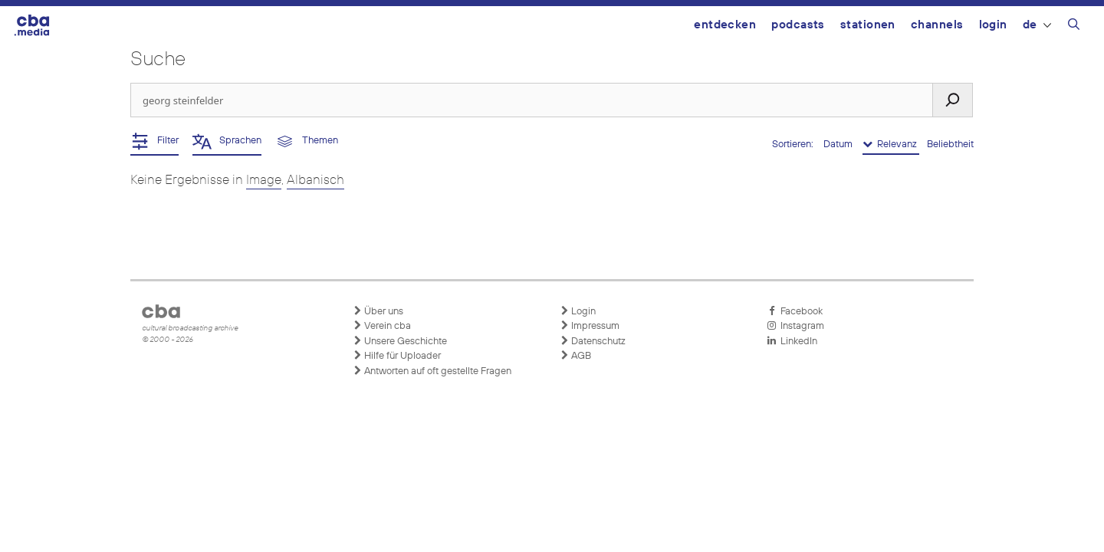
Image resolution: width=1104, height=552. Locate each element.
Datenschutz (593, 341)
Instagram (795, 325)
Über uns (378, 311)
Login (993, 25)
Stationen (867, 25)
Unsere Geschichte (400, 341)
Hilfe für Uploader (397, 355)
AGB (575, 355)
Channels (937, 25)
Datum (839, 145)
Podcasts (798, 25)
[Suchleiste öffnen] (1073, 27)
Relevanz (891, 144)
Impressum (589, 325)
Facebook (795, 311)
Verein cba (382, 325)
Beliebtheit (950, 145)
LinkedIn (792, 341)
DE (1037, 25)
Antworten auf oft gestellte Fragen (432, 371)
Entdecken (725, 25)
